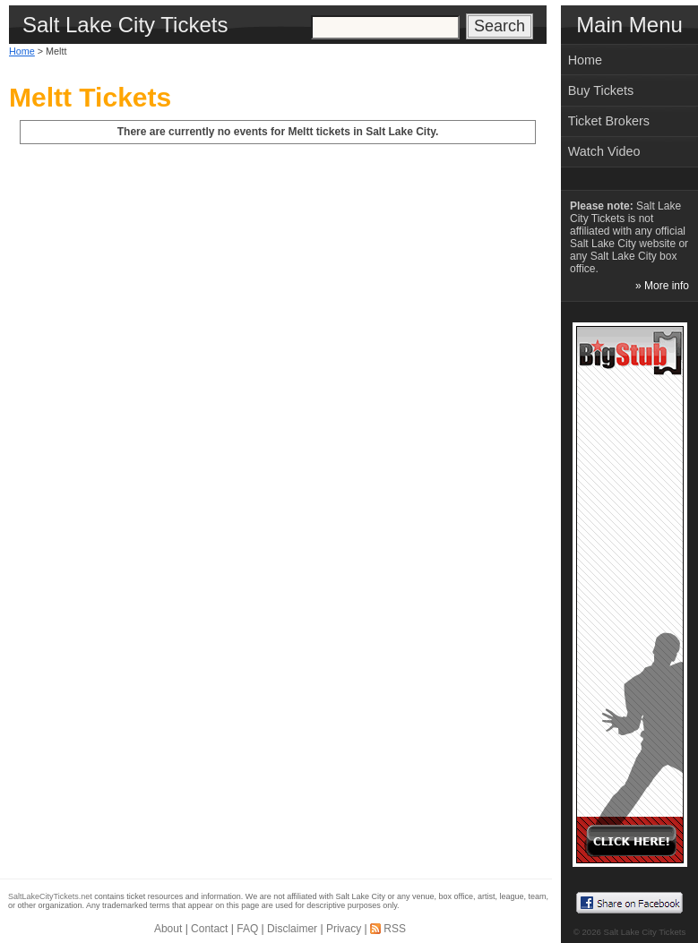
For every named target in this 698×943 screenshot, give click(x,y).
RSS (394, 928)
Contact (209, 928)
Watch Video (604, 151)
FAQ (247, 928)
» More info (662, 285)
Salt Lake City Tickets (645, 932)
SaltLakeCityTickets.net (50, 896)
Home (22, 51)
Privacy (343, 928)
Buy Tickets (601, 90)
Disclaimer (292, 928)
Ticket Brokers (609, 121)
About (168, 928)
